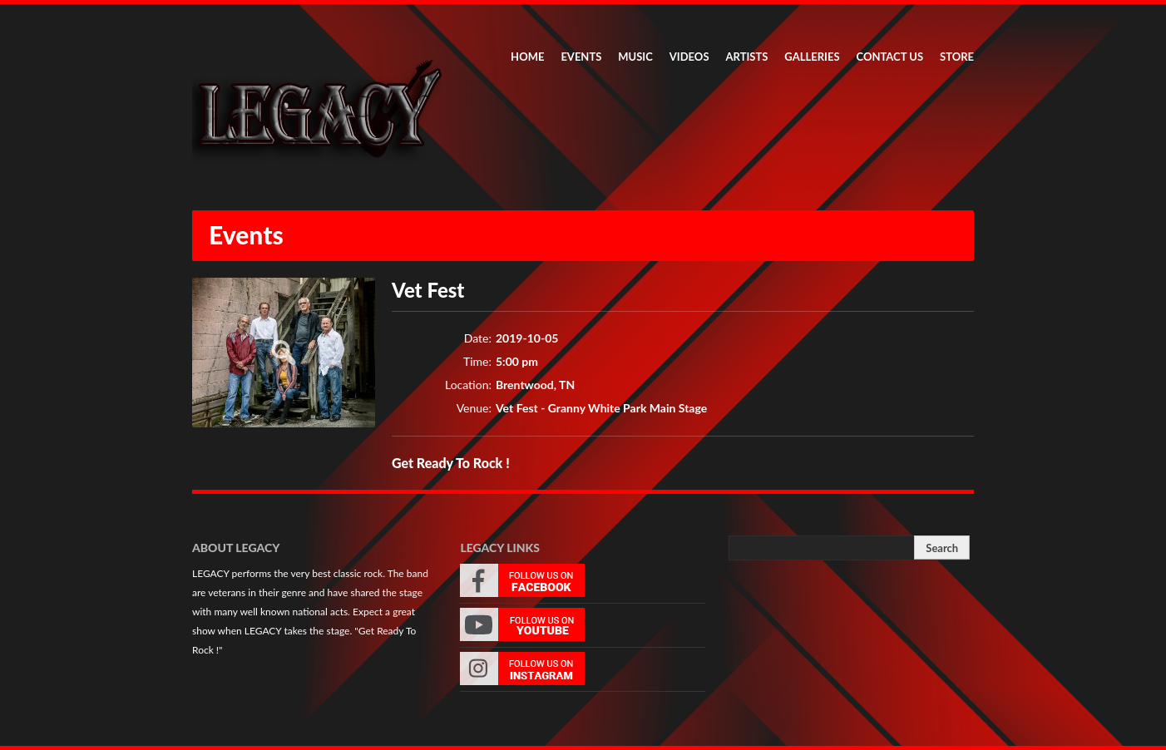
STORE (957, 56)
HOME (527, 56)
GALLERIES (811, 56)
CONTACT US (890, 56)
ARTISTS (747, 56)
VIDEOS (689, 56)
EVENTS (581, 56)
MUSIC (635, 56)
